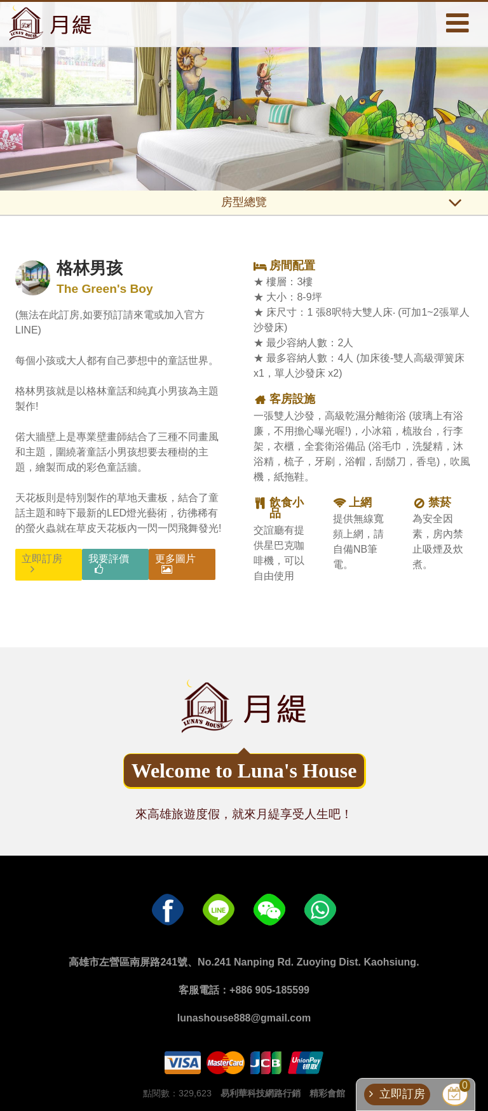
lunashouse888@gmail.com (244, 1018)
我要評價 (108, 558)
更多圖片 (175, 558)
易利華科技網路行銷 (260, 1093)
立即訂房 (42, 558)
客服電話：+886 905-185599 (244, 990)
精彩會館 (327, 1093)
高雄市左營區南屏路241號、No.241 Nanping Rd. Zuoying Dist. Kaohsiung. (244, 962)
